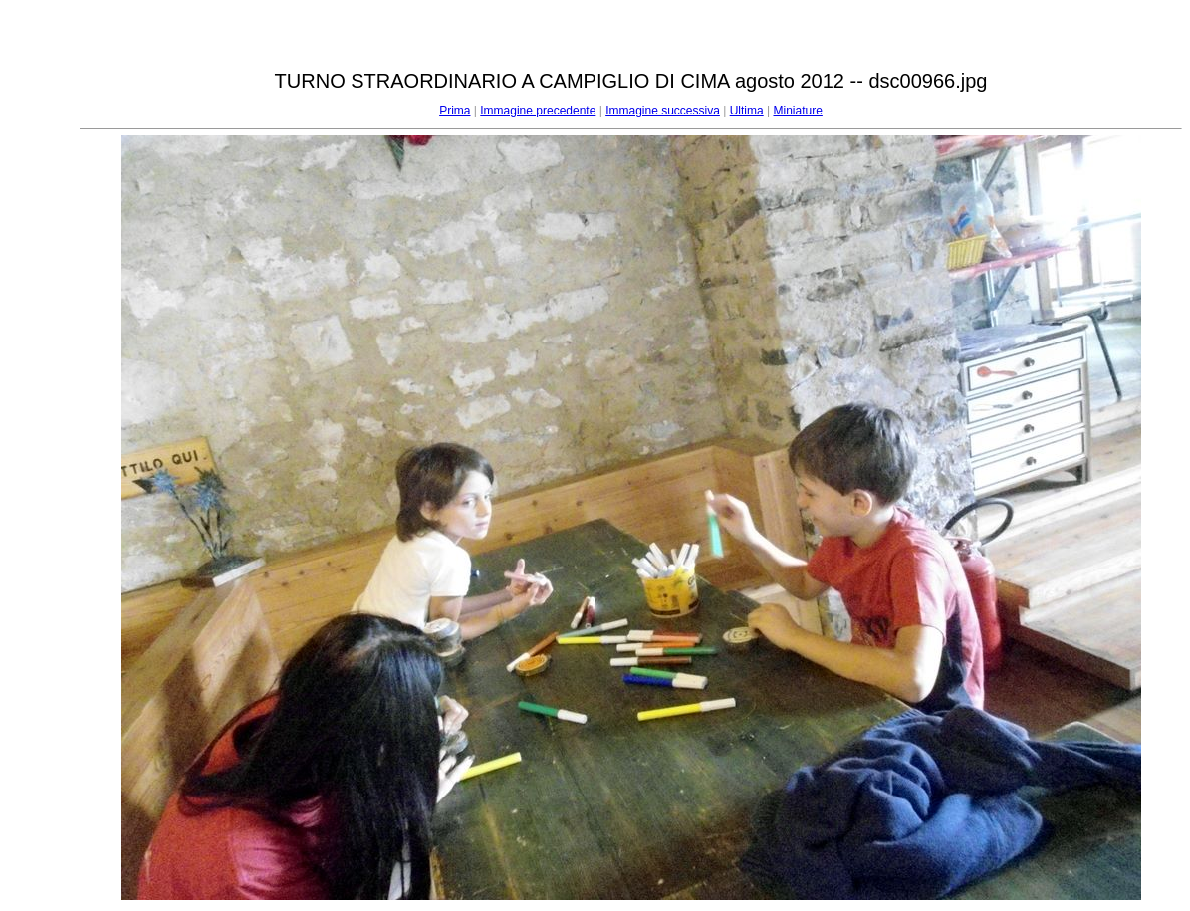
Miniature (797, 110)
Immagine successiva (662, 110)
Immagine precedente (537, 110)
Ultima (747, 110)
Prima (454, 110)
